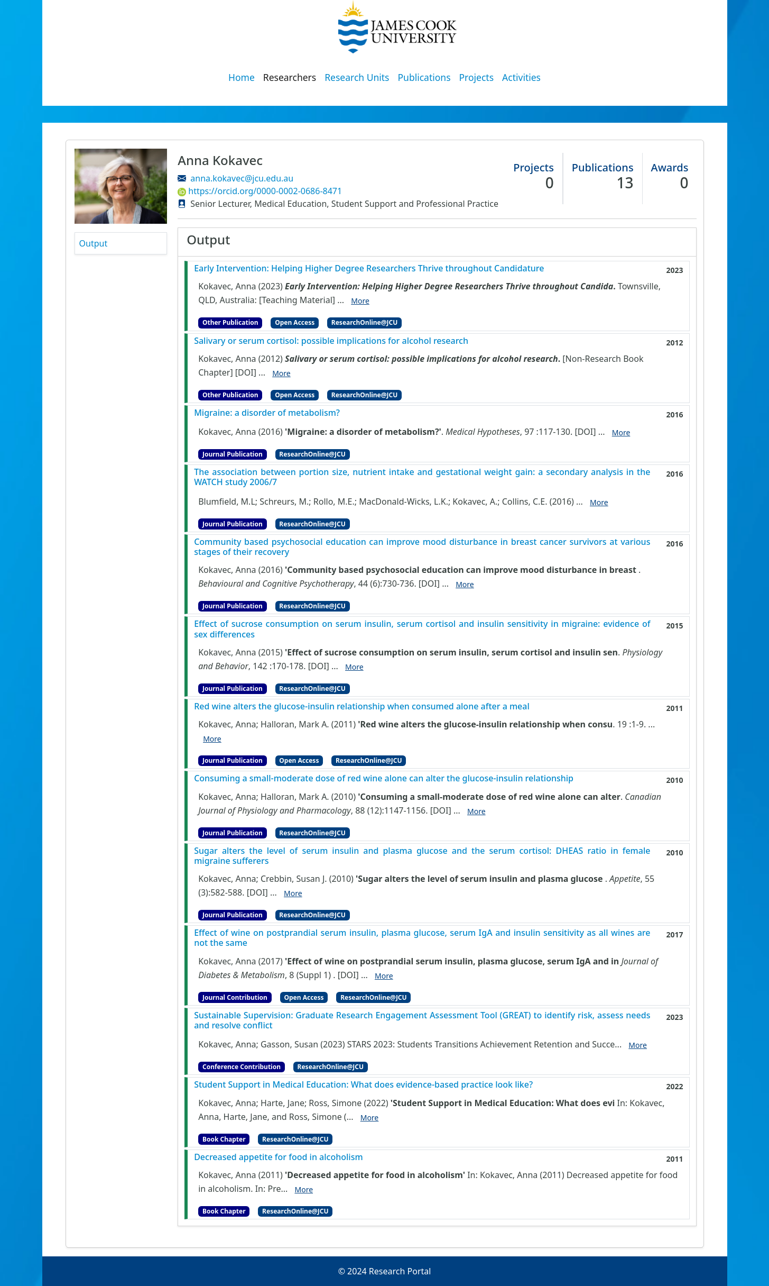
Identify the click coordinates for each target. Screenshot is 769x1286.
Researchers (289, 77)
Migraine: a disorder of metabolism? (267, 413)
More (360, 301)
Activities (521, 77)
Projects (476, 77)
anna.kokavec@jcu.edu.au (241, 178)
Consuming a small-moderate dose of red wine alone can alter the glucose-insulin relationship (383, 778)
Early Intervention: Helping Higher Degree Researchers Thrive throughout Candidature (369, 268)
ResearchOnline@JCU (364, 322)
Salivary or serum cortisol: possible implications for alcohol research (331, 341)
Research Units (357, 77)
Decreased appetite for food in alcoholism (278, 1157)
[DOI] (245, 372)
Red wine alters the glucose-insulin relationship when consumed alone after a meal (362, 706)
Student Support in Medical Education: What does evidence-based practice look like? (363, 1085)
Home (241, 77)
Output (93, 243)
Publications (424, 77)
